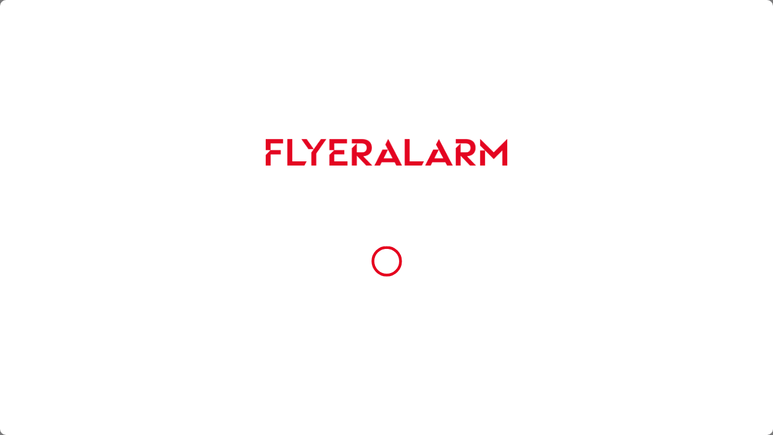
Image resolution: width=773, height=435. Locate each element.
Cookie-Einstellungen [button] (386, 337)
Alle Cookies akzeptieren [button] (386, 282)
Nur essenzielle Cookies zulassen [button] (384, 309)
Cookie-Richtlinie (419, 240)
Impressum (358, 250)
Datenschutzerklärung (301, 250)
